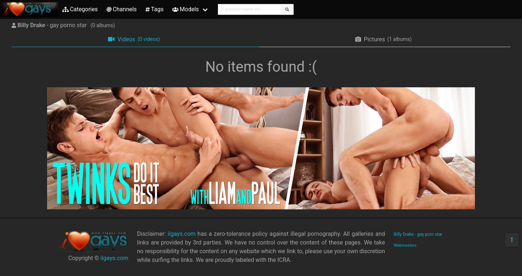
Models (185, 9)
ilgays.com (114, 258)
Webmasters (405, 245)
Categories (80, 9)
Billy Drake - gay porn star (418, 234)
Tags (154, 9)
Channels (122, 9)
